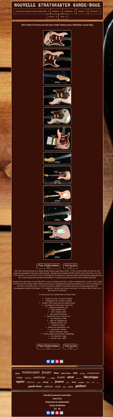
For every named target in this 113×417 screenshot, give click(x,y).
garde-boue (35, 386)
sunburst (48, 386)
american (30, 382)
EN (55, 409)
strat (70, 377)
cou (52, 382)
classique (82, 373)
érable (61, 377)
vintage (38, 382)
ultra (88, 382)
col (48, 378)
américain (39, 377)
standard (28, 378)
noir (75, 373)
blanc (56, 373)
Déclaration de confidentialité (57, 402)
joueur (59, 381)
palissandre (79, 378)
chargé (45, 382)
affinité (17, 373)
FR (59, 409)
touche (70, 387)
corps (19, 377)
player (68, 382)
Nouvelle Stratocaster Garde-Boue (57, 395)
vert (98, 382)
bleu (64, 387)
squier (20, 381)
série (74, 382)
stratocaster (31, 372)
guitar (53, 378)
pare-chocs (66, 373)
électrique (91, 377)
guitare (80, 386)
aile (93, 382)
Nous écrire (57, 398)
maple (58, 386)
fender (47, 372)
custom (81, 382)
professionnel (93, 373)
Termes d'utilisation (57, 405)
